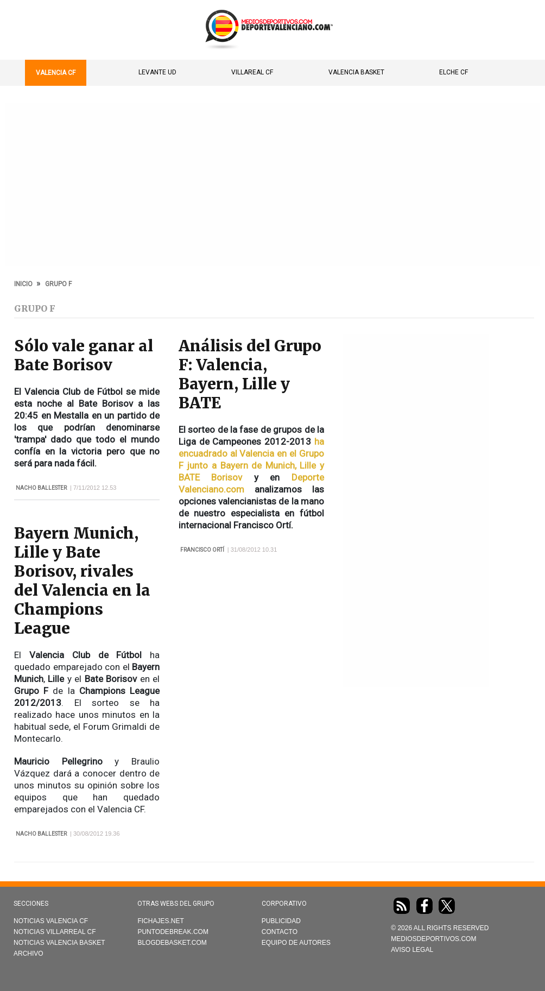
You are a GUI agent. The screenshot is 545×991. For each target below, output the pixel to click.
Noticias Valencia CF (51, 921)
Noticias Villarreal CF (55, 932)
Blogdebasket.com (171, 942)
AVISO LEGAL (412, 950)
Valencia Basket (356, 72)
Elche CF (453, 72)
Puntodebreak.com (172, 932)
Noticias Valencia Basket (59, 942)
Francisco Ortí (202, 550)
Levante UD (157, 72)
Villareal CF (252, 72)
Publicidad (281, 921)
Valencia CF (55, 73)
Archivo (28, 953)
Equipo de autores (296, 942)
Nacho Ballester (41, 488)
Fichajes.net (160, 921)
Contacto (279, 932)
